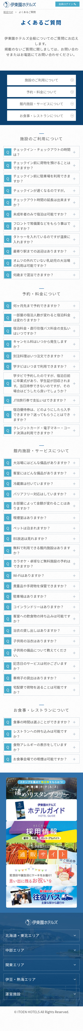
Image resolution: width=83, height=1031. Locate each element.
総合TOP (8, 12)
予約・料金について (41, 91)
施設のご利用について (41, 79)
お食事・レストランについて (41, 115)
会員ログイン (66, 4)
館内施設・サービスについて (41, 103)
